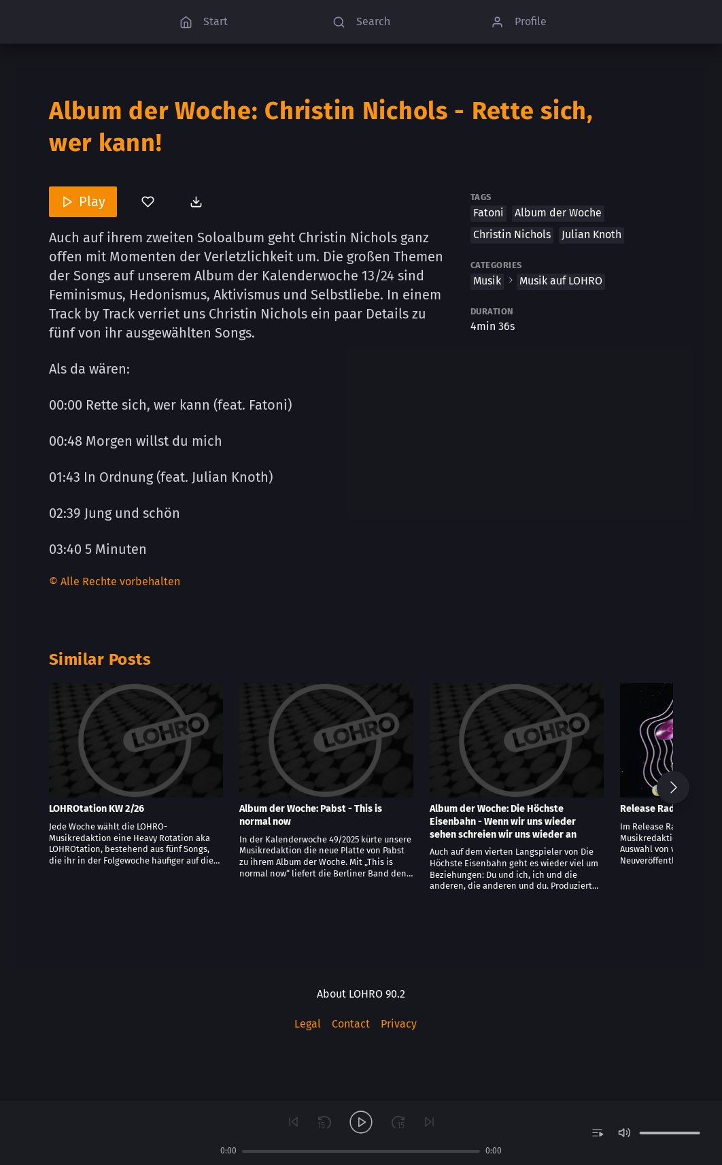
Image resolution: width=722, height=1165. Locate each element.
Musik (487, 280)
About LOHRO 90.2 (361, 993)
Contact (351, 1023)
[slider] (361, 1151)
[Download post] (198, 201)
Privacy (399, 1023)
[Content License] (114, 582)
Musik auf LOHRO (560, 280)
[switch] (597, 1133)
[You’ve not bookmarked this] (147, 201)
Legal (307, 1023)
